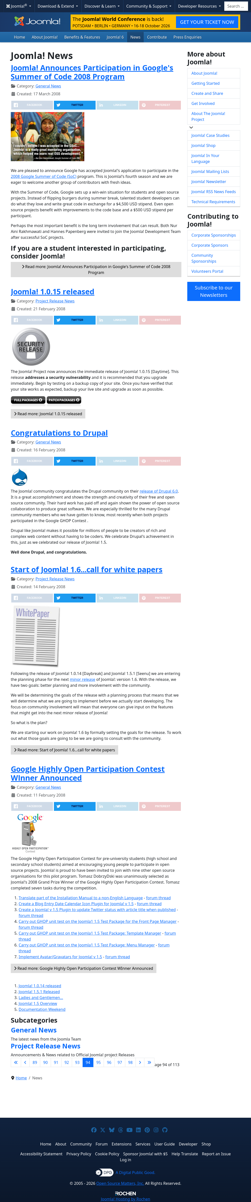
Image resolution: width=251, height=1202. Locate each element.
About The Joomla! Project (208, 116)
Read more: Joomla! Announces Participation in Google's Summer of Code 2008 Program (96, 269)
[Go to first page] (16, 1062)
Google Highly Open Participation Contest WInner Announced (88, 773)
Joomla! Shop (203, 145)
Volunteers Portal (207, 271)
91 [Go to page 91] (56, 1062)
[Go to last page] (149, 1062)
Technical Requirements (213, 201)
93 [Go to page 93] (77, 1062)
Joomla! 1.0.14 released (40, 985)
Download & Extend (56, 6)
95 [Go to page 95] (98, 1062)
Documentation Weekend (42, 1009)
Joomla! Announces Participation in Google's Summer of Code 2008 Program (92, 72)
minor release (82, 679)
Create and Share (207, 93)
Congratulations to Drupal (59, 433)
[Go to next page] (140, 1062)
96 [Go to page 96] (109, 1062)
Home (19, 37)
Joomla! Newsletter (208, 181)
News (135, 37)
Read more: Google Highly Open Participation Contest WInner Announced (83, 968)
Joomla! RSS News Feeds (213, 191)
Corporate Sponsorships (213, 235)
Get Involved (203, 103)
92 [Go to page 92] (66, 1062)
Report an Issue (216, 1154)
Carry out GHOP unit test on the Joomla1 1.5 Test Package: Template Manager (90, 933)
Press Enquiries (188, 37)
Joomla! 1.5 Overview (38, 1003)
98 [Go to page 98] (130, 1062)
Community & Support (147, 6)
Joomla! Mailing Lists (210, 171)
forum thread (158, 898)
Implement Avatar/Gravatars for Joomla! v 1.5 (60, 956)
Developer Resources (198, 6)
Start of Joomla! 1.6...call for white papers (87, 569)
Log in (125, 1159)
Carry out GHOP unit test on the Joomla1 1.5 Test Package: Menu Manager (87, 945)
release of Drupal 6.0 (159, 491)
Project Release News (55, 301)
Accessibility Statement (41, 1154)
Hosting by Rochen (125, 1199)
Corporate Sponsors (209, 245)
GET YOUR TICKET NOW (207, 22)
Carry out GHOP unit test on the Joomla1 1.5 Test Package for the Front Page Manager (97, 921)
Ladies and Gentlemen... (41, 997)
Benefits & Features (82, 37)
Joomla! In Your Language (205, 158)
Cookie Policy (107, 1154)
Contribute (157, 37)
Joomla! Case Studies (210, 135)
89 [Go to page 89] (35, 1062)
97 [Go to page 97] (120, 1062)
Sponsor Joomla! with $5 (145, 1154)
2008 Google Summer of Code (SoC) (43, 176)
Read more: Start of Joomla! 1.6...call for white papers (64, 750)
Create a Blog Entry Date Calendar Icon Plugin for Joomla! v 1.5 (76, 903)
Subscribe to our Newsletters (214, 291)
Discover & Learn (101, 6)
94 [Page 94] (88, 1062)
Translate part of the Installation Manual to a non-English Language (81, 898)
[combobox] (236, 6)
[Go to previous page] (25, 1062)
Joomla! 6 (115, 37)
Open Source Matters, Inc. (120, 1183)
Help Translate (185, 1154)
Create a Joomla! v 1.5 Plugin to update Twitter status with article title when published (97, 909)
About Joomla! (45, 37)
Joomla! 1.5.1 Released (39, 991)
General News (48, 86)
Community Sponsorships (203, 258)
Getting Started (205, 83)
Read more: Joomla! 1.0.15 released (48, 413)
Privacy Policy (78, 1154)
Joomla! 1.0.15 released (52, 291)
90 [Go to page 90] (45, 1062)
